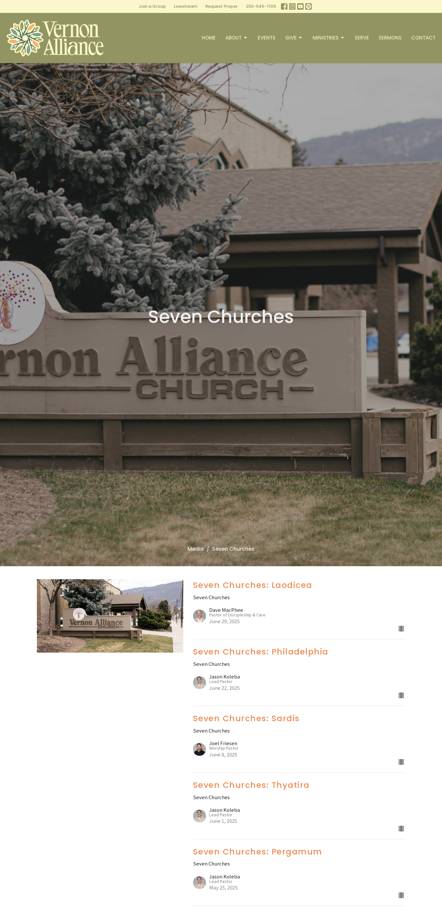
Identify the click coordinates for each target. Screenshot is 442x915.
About (236, 37)
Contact (423, 37)
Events (266, 37)
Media (196, 549)
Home (209, 37)
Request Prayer (221, 6)
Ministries (329, 37)
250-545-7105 (261, 6)
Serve (362, 37)
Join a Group (152, 6)
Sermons (390, 37)
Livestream (185, 6)
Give (294, 37)
